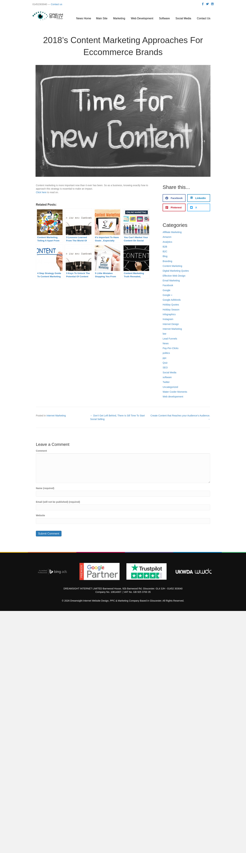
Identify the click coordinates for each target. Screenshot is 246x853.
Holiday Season (171, 309)
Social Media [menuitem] (183, 18)
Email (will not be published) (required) (58, 502)
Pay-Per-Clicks (171, 348)
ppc (165, 358)
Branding (167, 261)
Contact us (56, 4)
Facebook (168, 285)
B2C (165, 251)
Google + (167, 295)
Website (40, 515)
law (164, 333)
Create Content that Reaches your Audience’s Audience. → (180, 417)
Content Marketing (172, 266)
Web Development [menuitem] (142, 18)
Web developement (173, 396)
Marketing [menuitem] (119, 18)
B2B (165, 246)
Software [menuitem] (165, 18)
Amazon (167, 237)
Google (166, 290)
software (167, 377)
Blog (165, 256)
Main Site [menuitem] (102, 18)
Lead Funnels (170, 338)
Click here (41, 192)
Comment (41, 450)
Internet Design (171, 324)
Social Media (169, 372)
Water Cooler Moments (175, 391)
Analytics (167, 242)
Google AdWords (172, 299)
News (166, 343)
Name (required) (45, 488)
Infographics (169, 314)
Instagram (168, 319)
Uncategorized (170, 387)
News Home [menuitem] (83, 18)
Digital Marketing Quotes (176, 270)
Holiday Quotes (171, 304)
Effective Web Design (174, 275)
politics (166, 353)
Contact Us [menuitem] (204, 18)
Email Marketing (171, 280)
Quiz (165, 362)
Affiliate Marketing (172, 232)
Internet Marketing (172, 329)
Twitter (166, 382)
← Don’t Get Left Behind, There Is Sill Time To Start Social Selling (117, 417)
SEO (165, 367)
